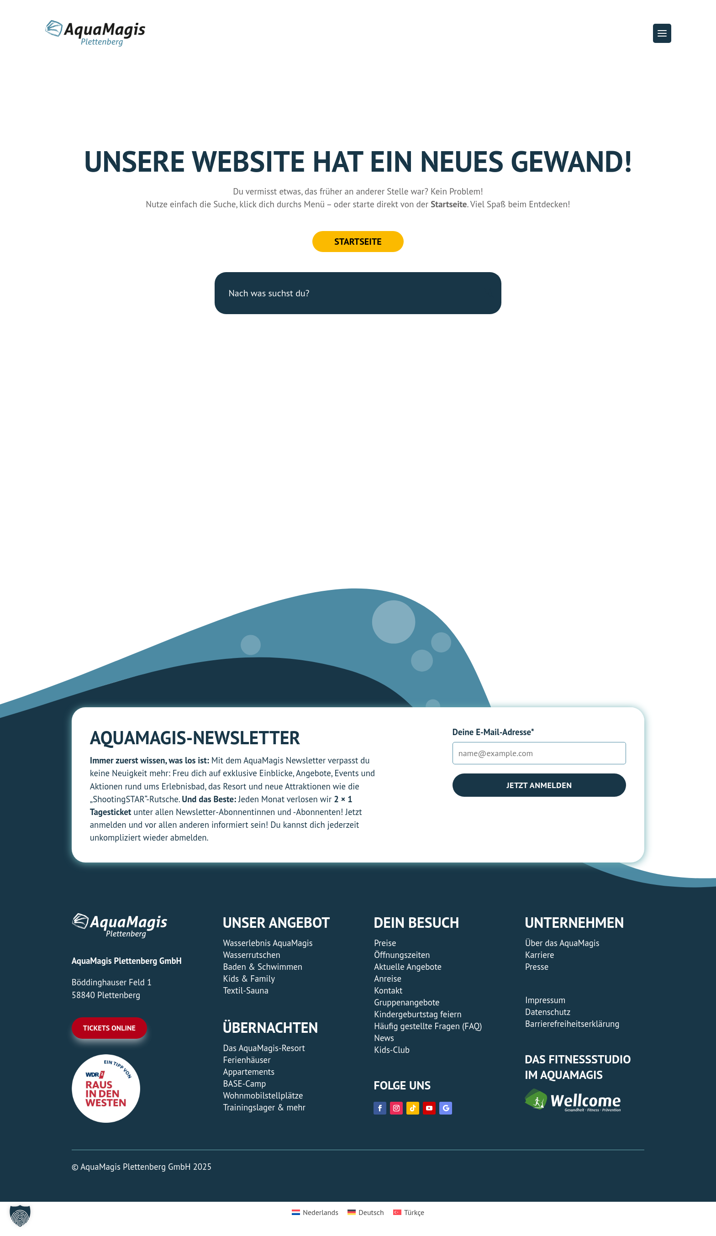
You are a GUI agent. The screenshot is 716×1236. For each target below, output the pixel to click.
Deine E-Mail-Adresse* (493, 731)
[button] (662, 33)
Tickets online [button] (109, 1027)
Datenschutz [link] (547, 1011)
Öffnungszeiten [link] (402, 954)
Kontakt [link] (388, 990)
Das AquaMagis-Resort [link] (264, 1047)
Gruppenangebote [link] (406, 1002)
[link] (106, 1119)
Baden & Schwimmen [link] (262, 966)
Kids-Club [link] (392, 1049)
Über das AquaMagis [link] (562, 942)
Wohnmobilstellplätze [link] (263, 1095)
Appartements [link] (248, 1071)
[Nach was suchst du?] (358, 293)
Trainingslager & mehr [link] (264, 1107)
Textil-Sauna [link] (245, 990)
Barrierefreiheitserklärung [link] (572, 1023)
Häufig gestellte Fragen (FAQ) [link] (428, 1025)
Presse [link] (536, 966)
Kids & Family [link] (248, 978)
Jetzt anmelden (539, 785)
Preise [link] (385, 942)
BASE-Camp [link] (244, 1083)
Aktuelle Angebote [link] (408, 966)
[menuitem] (315, 1212)
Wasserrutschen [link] (251, 954)
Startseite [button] (357, 241)
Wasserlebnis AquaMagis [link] (267, 942)
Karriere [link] (539, 954)
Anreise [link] (387, 978)
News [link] (384, 1037)
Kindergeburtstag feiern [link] (417, 1014)
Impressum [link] (545, 999)
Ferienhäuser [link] (246, 1059)
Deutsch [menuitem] (371, 1212)
